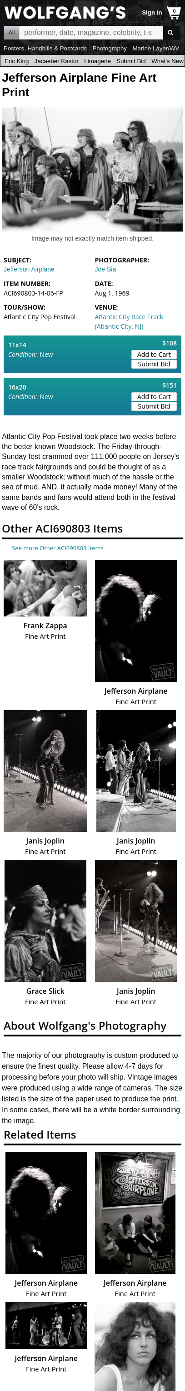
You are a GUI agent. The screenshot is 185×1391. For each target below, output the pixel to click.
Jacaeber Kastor (57, 61)
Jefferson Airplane (29, 269)
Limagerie (97, 61)
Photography (109, 48)
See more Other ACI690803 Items (57, 548)
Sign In (152, 12)
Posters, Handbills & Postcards (45, 48)
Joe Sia (105, 269)
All (12, 33)
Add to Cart (154, 354)
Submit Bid (130, 61)
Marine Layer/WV (155, 48)
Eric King (17, 61)
